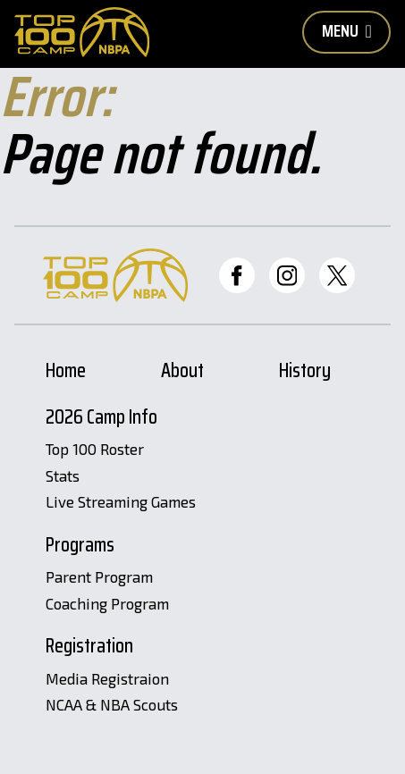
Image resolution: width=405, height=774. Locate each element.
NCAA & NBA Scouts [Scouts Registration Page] (112, 705)
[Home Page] (81, 32)
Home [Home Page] (66, 373)
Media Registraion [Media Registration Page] (107, 679)
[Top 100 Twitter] (337, 275)
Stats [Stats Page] (63, 476)
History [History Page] (305, 373)
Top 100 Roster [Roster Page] (95, 450)
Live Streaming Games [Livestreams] (121, 502)
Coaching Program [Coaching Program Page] (107, 604)
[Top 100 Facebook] (237, 275)
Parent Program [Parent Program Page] (99, 577)
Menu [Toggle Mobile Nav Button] (347, 30)
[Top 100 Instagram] (287, 275)
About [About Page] (182, 373)
